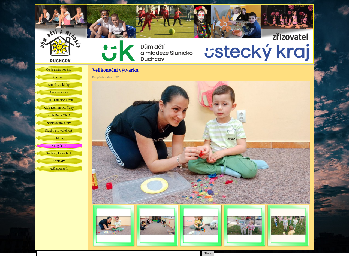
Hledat (208, 253)
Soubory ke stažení (58, 153)
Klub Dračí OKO (58, 115)
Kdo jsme (58, 77)
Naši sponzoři (59, 169)
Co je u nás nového (58, 69)
